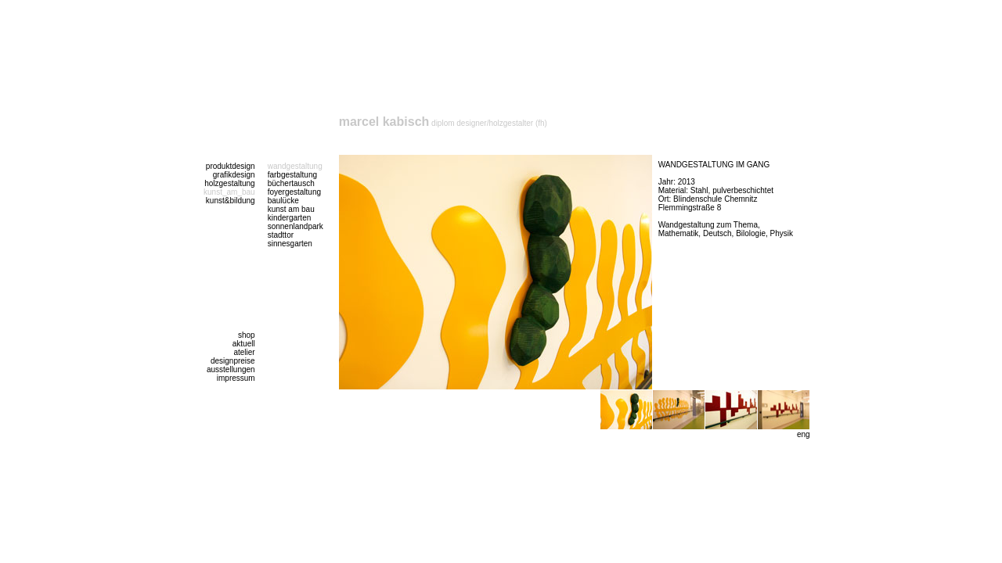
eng (803, 434)
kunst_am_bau (229, 192)
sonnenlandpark (295, 226)
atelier (243, 352)
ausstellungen (231, 369)
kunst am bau (291, 209)
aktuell (243, 343)
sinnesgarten (290, 243)
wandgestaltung (295, 166)
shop (246, 335)
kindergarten (290, 217)
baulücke (283, 200)
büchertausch (291, 183)
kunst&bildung (230, 200)
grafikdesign (234, 174)
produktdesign (230, 166)
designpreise (233, 361)
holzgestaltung (229, 183)
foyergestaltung (294, 192)
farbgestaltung (292, 174)
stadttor (281, 235)
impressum (236, 378)
